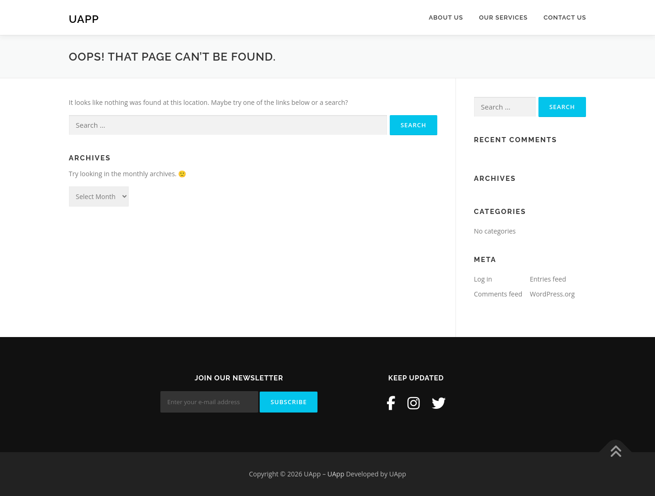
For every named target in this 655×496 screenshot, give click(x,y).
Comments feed (498, 293)
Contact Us (565, 17)
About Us (446, 17)
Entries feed (548, 279)
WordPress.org (552, 293)
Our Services (503, 17)
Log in (483, 279)
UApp (84, 19)
